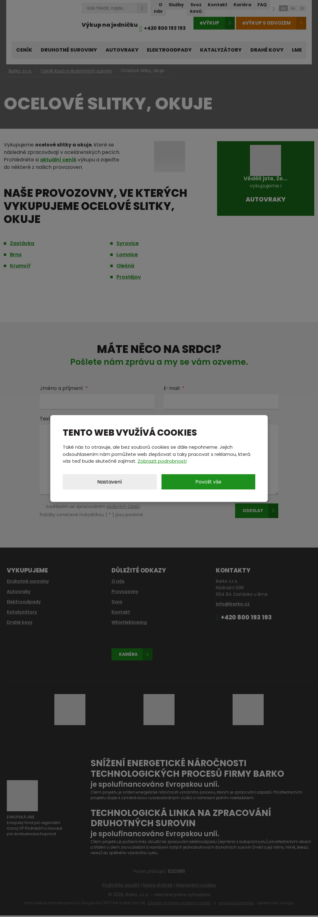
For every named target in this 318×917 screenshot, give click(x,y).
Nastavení (109, 481)
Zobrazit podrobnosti (162, 461)
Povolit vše (208, 481)
